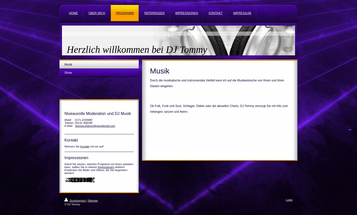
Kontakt (84, 146)
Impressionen (106, 167)
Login (289, 199)
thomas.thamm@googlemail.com (95, 125)
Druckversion (75, 200)
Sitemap (93, 200)
